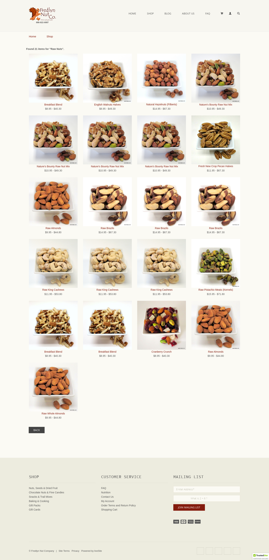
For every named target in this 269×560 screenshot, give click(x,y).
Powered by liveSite (91, 551)
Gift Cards (34, 509)
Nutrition (105, 492)
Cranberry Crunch (161, 351)
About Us (188, 13)
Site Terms (64, 551)
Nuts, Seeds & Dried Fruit (43, 488)
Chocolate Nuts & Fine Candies (46, 492)
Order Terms (108, 505)
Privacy (75, 551)
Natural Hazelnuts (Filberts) (161, 104)
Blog (167, 13)
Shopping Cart (109, 509)
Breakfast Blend (53, 104)
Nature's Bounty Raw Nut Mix (215, 104)
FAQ (207, 13)
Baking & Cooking (39, 501)
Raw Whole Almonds (53, 413)
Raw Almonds (53, 228)
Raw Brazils (107, 228)
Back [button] (36, 430)
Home (132, 13)
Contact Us (107, 496)
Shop (150, 13)
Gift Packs (34, 505)
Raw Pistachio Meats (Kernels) (215, 289)
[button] (260, 556)
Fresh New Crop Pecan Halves (215, 166)
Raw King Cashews (53, 289)
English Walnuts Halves (107, 104)
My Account (107, 501)
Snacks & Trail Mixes (40, 496)
